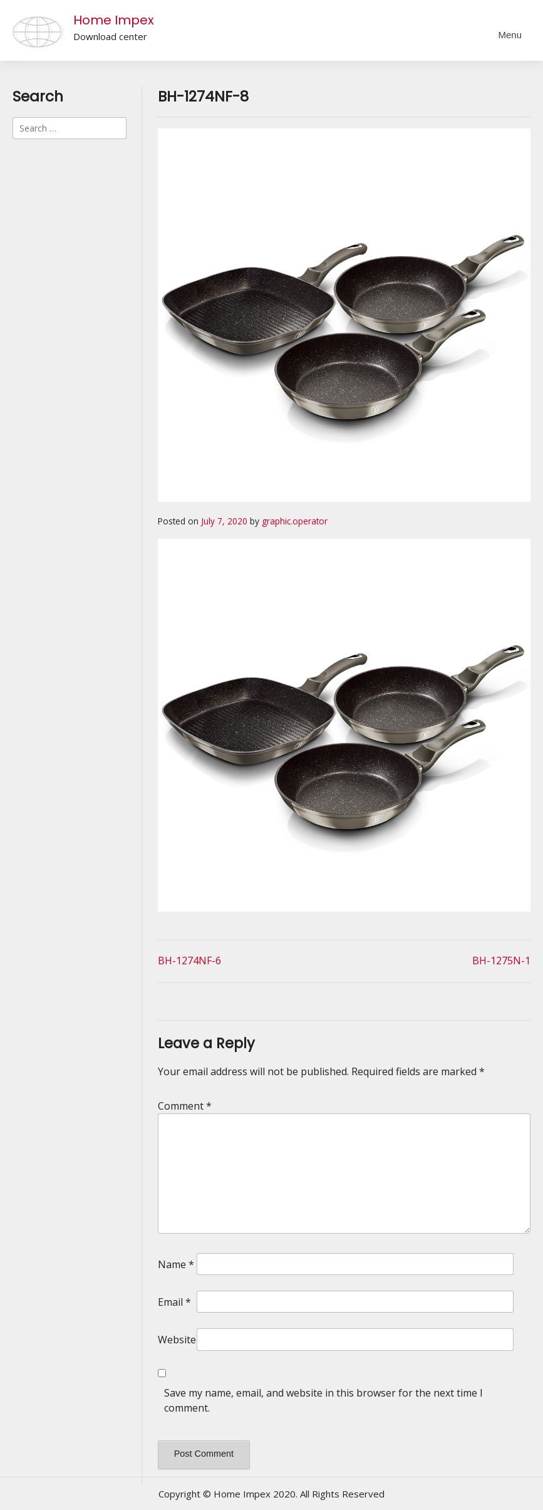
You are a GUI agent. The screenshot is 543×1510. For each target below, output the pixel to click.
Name (176, 1264)
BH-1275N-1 (501, 960)
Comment (185, 1106)
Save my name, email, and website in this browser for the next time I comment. (323, 1400)
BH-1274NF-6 (189, 960)
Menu (510, 34)
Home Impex (113, 20)
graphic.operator (295, 521)
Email (174, 1302)
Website (177, 1339)
